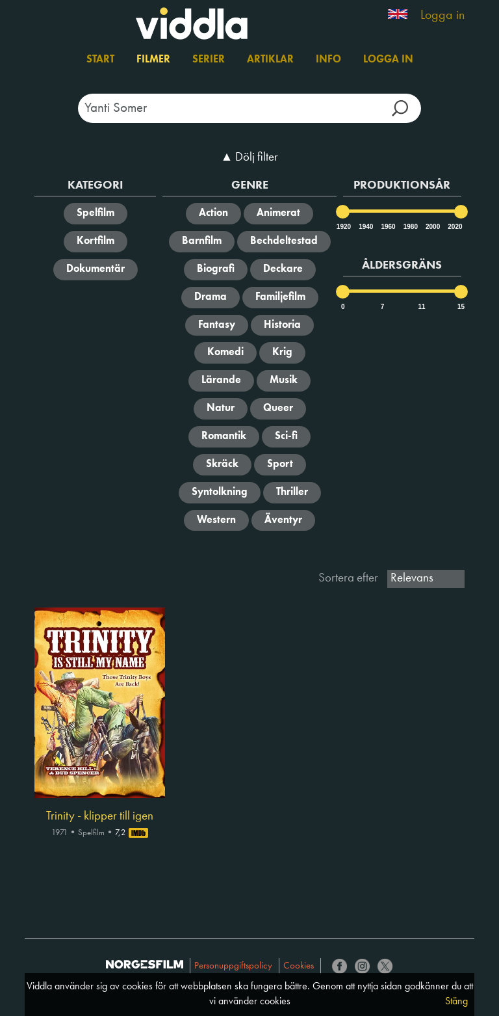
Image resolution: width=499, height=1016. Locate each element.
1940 (365, 226)
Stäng (456, 1001)
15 (461, 306)
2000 (432, 226)
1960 (387, 226)
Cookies (298, 966)
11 (421, 306)
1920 (343, 226)
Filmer (153, 60)
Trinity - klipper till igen (99, 816)
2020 (454, 226)
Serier (208, 60)
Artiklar (270, 60)
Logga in (442, 15)
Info (328, 60)
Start (100, 60)
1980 (409, 226)
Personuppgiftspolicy (233, 966)
